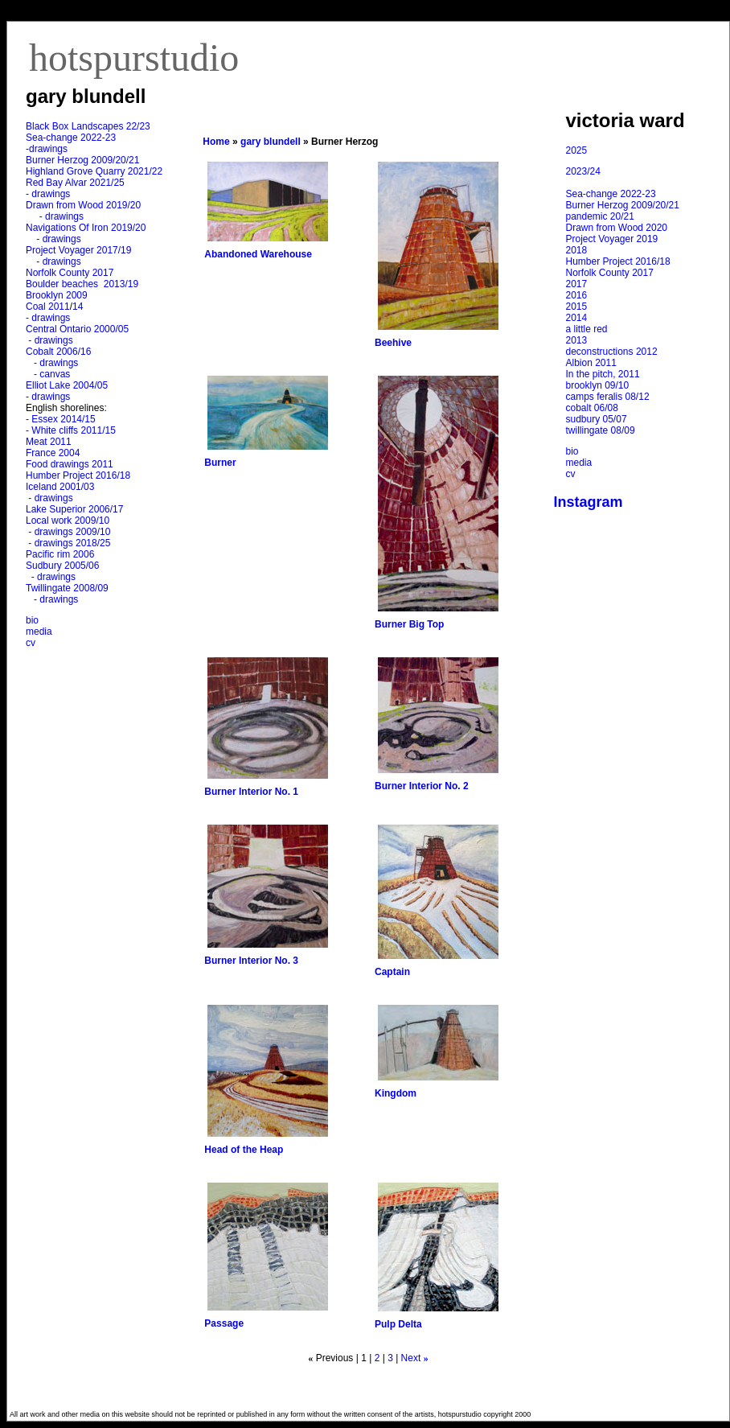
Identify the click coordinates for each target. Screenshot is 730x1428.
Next (411, 1358)
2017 (577, 284)
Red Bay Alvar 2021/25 (75, 182)
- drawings (48, 194)
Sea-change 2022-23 (71, 137)
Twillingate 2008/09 (67, 588)
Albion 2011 (591, 362)
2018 (577, 250)
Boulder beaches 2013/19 (82, 284)
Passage (224, 1323)
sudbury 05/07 (596, 419)
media (39, 631)
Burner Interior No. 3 (251, 960)
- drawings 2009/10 (69, 531)
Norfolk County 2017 (69, 272)
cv (30, 642)
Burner (220, 462)
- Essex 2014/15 (61, 419)
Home (216, 141)
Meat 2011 (49, 441)
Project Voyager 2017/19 (78, 250)
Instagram (588, 502)
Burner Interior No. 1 (251, 791)
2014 (577, 317)
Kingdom (395, 1093)
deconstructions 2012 (612, 351)
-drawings (47, 148)
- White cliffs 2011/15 (71, 430)
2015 (577, 306)
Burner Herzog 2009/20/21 (82, 160)
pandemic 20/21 (600, 216)
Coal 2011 (48, 306)
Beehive (393, 342)
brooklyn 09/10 (598, 385)
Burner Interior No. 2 (422, 786)
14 (77, 306)
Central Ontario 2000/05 (77, 329)
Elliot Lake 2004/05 (67, 385)
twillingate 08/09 (600, 430)
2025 (577, 150)
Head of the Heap (243, 1149)
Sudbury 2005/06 (62, 565)
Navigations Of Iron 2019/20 (87, 227)
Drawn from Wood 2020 (617, 227)
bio (32, 620)
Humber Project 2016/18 (78, 475)
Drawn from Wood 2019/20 (83, 205)
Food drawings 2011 (69, 464)
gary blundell (270, 141)
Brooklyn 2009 (57, 295)
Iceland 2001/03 (60, 486)
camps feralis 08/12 (608, 396)
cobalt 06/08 (592, 408)
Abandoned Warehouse (258, 254)
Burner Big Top (409, 624)
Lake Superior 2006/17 (74, 509)
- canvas (49, 374)
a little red (587, 329)
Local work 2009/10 (67, 520)
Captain (392, 971)
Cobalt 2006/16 (58, 351)
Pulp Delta (398, 1324)
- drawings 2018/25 (68, 543)
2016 (577, 295)
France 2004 (53, 453)
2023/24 (583, 171)
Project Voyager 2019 (612, 239)
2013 (577, 340)
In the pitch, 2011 (603, 374)
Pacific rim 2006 (60, 554)
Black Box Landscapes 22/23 (88, 126)
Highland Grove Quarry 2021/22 (95, 171)
